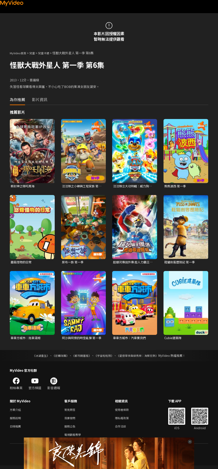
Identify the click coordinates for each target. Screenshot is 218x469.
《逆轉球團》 (58, 356)
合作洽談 (124, 429)
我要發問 (70, 420)
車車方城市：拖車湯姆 (27, 339)
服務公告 (70, 429)
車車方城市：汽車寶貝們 (130, 339)
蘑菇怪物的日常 (22, 262)
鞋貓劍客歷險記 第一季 (180, 262)
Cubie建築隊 (173, 339)
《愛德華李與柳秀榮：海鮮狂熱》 (140, 356)
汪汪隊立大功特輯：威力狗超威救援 (132, 186)
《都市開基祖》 (80, 356)
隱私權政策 (125, 420)
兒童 (35, 53)
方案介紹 (16, 411)
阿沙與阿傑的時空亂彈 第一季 (81, 339)
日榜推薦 (16, 429)
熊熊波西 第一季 (175, 186)
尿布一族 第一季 (73, 262)
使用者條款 (125, 411)
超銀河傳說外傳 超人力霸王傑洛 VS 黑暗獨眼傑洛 (132, 262)
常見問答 (70, 411)
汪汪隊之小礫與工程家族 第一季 (81, 186)
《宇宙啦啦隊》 (104, 356)
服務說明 (16, 420)
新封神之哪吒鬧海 (23, 186)
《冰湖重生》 (37, 356)
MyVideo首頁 (19, 53)
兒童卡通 (48, 53)
